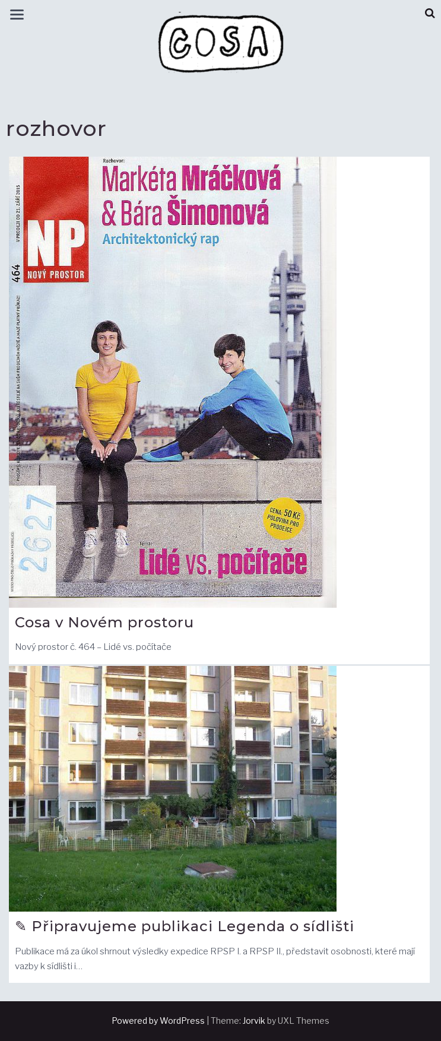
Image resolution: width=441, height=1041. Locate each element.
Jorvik (254, 1020)
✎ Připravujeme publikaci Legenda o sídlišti (184, 926)
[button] (430, 13)
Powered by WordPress (158, 1020)
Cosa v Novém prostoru (104, 622)
